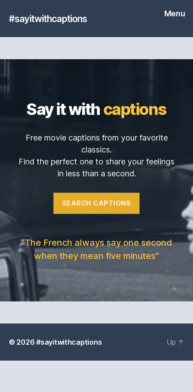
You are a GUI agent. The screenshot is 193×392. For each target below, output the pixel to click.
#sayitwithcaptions (48, 18)
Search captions (96, 203)
